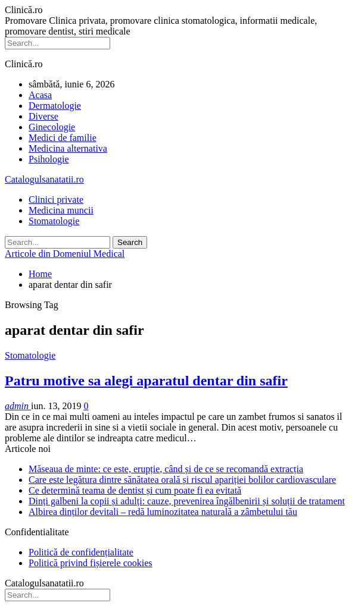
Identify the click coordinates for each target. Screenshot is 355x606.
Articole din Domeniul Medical (64, 254)
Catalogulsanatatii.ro (44, 179)
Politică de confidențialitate (81, 552)
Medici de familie (62, 138)
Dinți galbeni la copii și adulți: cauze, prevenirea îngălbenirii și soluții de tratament (187, 501)
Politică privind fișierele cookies (90, 563)
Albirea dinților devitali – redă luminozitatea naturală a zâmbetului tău (163, 512)
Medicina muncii (61, 210)
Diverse (43, 116)
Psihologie (49, 159)
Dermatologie (55, 106)
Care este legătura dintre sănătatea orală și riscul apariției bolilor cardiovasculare (182, 480)
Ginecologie (52, 127)
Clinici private (56, 199)
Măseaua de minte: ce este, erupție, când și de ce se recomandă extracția (166, 469)
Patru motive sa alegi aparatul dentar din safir (146, 380)
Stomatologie (54, 221)
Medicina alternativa (68, 148)
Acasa (40, 95)
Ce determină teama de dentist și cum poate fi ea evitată (135, 490)
